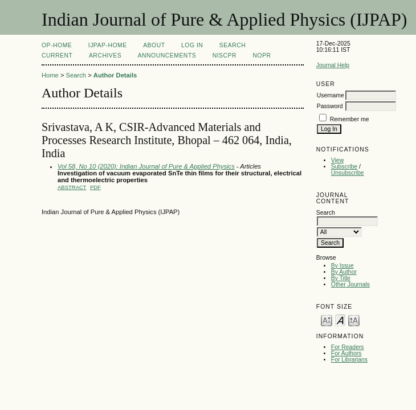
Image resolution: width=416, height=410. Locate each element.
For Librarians (349, 359)
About (154, 45)
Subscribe (344, 166)
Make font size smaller (326, 319)
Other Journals (350, 284)
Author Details (115, 75)
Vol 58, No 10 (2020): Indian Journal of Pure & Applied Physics (146, 166)
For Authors (346, 353)
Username (330, 95)
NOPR (262, 55)
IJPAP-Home (107, 45)
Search (232, 45)
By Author (344, 272)
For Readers (347, 347)
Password (330, 106)
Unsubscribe (347, 173)
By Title (340, 278)
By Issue (342, 266)
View (337, 160)
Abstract (72, 187)
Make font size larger (354, 319)
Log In (192, 45)
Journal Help (332, 65)
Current (57, 55)
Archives (105, 55)
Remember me (349, 119)
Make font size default (340, 319)
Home (50, 75)
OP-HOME (57, 45)
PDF (95, 187)
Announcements (167, 55)
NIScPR (224, 55)
